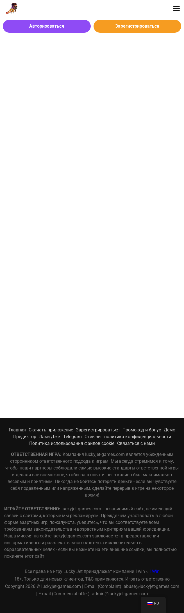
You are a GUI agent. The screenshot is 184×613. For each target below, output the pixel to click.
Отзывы (93, 436)
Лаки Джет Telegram (60, 436)
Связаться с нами (136, 443)
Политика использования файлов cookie (71, 443)
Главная (17, 430)
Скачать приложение (51, 430)
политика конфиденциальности (137, 436)
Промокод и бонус (141, 430)
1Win (154, 571)
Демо (169, 430)
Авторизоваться (46, 26)
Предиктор (24, 436)
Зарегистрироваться (137, 26)
